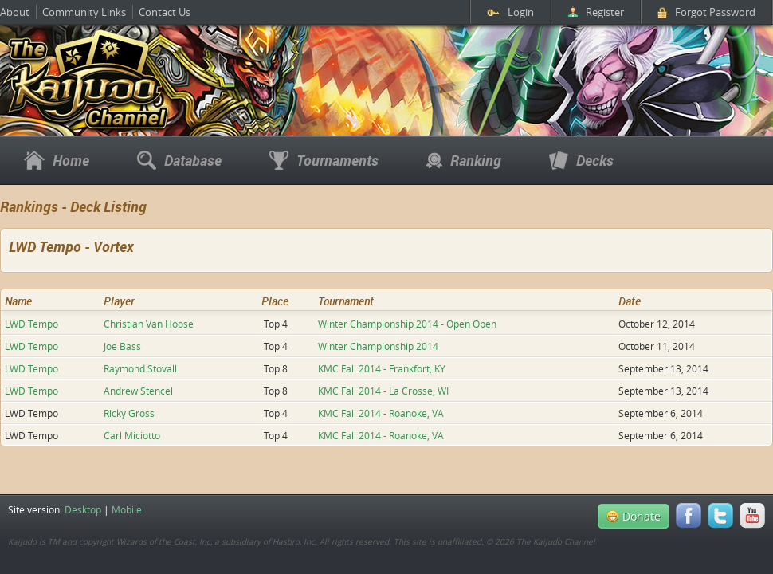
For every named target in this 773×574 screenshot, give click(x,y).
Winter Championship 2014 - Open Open (407, 323)
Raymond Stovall (140, 368)
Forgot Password (706, 12)
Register (595, 12)
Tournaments (324, 160)
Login (510, 12)
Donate (633, 516)
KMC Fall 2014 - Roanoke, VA (381, 413)
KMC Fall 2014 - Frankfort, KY (381, 368)
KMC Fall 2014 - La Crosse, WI (383, 390)
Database (179, 160)
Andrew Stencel (138, 390)
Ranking (463, 160)
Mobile (127, 509)
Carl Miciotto (132, 435)
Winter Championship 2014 (378, 346)
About (14, 12)
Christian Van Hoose (149, 323)
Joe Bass (122, 346)
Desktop (83, 509)
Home (56, 160)
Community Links (84, 12)
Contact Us (164, 12)
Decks (581, 160)
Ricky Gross (129, 413)
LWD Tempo (31, 323)
